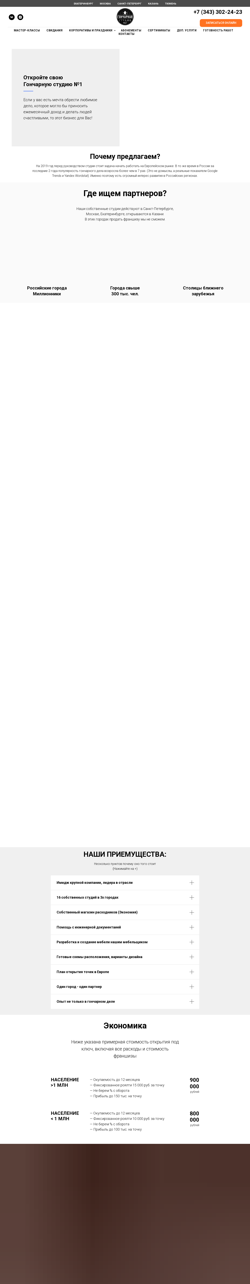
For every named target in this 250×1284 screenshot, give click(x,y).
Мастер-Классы (27, 30)
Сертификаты (159, 30)
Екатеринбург (83, 3)
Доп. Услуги (187, 30)
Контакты (127, 33)
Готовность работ (218, 30)
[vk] (12, 17)
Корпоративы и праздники (91, 30)
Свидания (54, 30)
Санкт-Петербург (129, 3)
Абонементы (131, 30)
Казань (153, 3)
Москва (105, 3)
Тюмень (170, 3)
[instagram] (20, 17)
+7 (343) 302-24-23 (218, 12)
